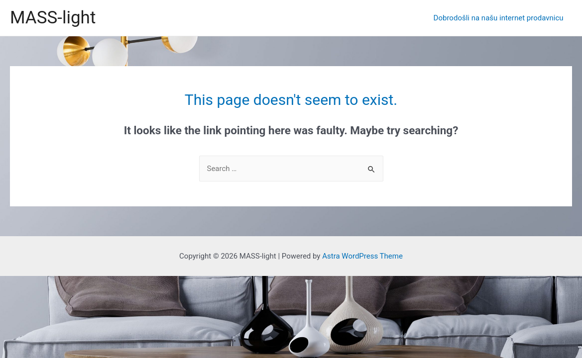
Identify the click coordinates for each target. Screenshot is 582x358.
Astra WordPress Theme (362, 256)
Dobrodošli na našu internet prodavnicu (500, 17)
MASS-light (53, 17)
